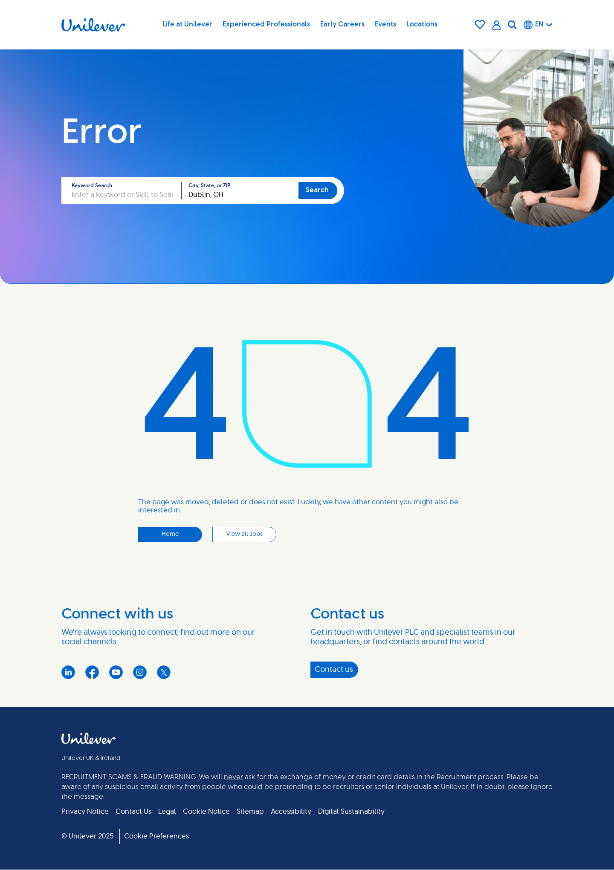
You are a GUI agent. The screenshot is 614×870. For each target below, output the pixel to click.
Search (317, 190)
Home (170, 534)
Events (385, 24)
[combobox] (240, 190)
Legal (167, 811)
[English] (538, 24)
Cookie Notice (206, 811)
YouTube (116, 672)
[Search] (512, 24)
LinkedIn (68, 672)
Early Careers (342, 24)
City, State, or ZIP (209, 185)
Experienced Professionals (266, 24)
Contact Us (133, 811)
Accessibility (291, 811)
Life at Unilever (187, 24)
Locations (421, 24)
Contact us (334, 669)
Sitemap (250, 811)
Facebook (92, 672)
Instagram (140, 672)
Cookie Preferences (156, 836)
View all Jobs (244, 534)
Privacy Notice (85, 811)
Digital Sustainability (351, 811)
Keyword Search (92, 185)
